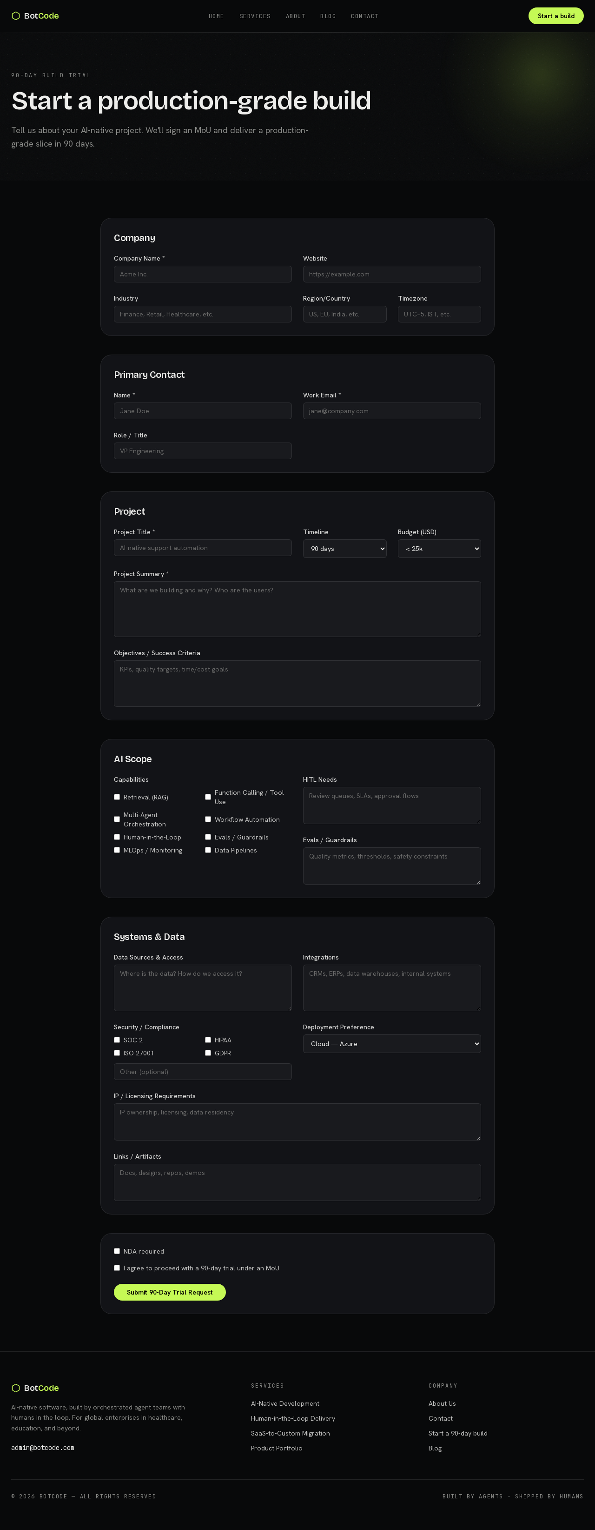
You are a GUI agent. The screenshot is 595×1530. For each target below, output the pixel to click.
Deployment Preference (338, 1027)
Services (255, 16)
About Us (442, 1403)
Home (217, 16)
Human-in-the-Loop (147, 837)
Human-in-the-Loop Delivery (293, 1418)
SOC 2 (128, 1040)
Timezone (413, 298)
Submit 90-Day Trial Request (170, 1292)
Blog (328, 16)
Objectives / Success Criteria (157, 653)
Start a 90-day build (458, 1433)
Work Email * (322, 395)
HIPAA (218, 1040)
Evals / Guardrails (237, 837)
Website (315, 258)
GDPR (218, 1053)
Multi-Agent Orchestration (140, 819)
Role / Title (130, 435)
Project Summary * (141, 574)
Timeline (316, 532)
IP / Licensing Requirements (155, 1096)
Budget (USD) (417, 532)
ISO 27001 (134, 1053)
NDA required (139, 1251)
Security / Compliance (146, 1027)
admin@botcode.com (42, 1447)
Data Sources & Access (148, 957)
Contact (364, 16)
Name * (124, 395)
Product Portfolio (277, 1448)
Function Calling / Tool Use (244, 797)
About (296, 16)
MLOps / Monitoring (148, 850)
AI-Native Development (285, 1403)
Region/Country (326, 298)
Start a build (556, 16)
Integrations (321, 957)
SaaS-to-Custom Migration (290, 1433)
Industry (126, 298)
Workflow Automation (242, 819)
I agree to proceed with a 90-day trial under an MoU (196, 1268)
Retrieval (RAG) (141, 797)
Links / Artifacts (137, 1156)
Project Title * (134, 532)
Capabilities (131, 779)
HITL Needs (320, 779)
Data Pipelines (231, 850)
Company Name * (139, 258)
